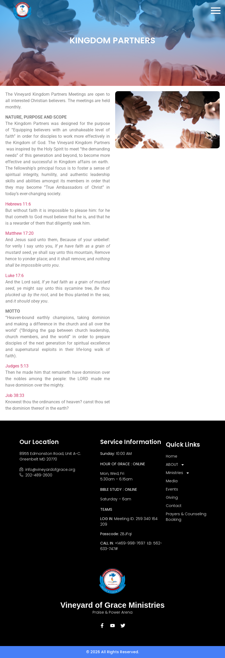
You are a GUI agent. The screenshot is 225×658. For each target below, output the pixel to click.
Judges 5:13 (17, 365)
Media (172, 481)
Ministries (178, 473)
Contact (174, 505)
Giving (172, 497)
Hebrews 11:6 (18, 204)
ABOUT (175, 464)
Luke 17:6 (14, 275)
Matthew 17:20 (19, 233)
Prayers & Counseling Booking (186, 516)
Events (172, 489)
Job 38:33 (14, 395)
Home (171, 456)
